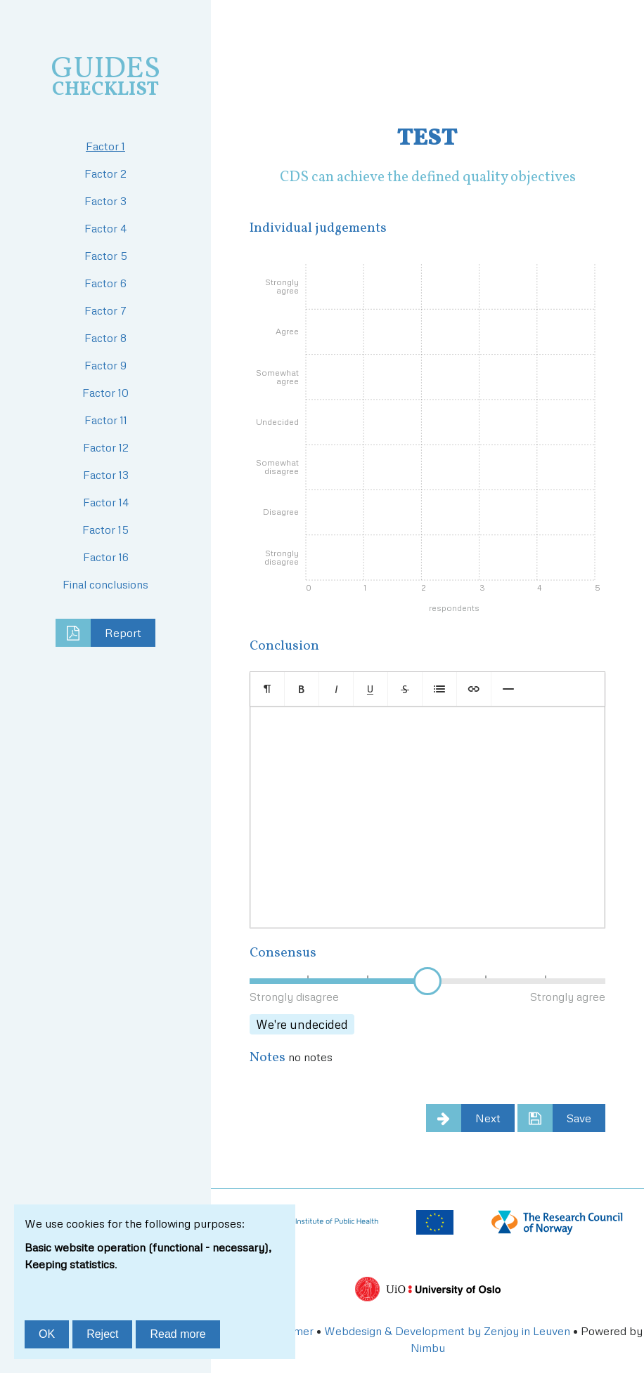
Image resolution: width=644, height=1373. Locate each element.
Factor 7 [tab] (105, 310)
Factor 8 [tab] (105, 338)
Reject (102, 1334)
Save (579, 1118)
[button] (267, 689)
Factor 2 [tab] (105, 173)
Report (123, 633)
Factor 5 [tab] (105, 256)
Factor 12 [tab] (106, 447)
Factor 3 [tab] (105, 201)
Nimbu (428, 1348)
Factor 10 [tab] (105, 393)
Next (488, 1118)
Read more (177, 1334)
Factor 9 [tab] (105, 365)
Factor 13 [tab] (106, 475)
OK (47, 1334)
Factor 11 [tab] (105, 420)
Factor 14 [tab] (106, 502)
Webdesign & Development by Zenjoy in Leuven (447, 1331)
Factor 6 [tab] (105, 283)
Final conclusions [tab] (105, 584)
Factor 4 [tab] (105, 228)
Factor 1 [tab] (105, 146)
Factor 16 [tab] (106, 557)
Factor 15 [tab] (105, 530)
